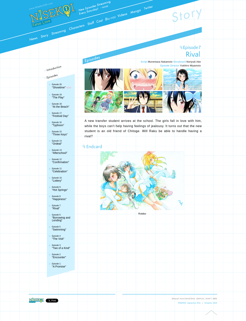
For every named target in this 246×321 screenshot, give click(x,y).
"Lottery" (57, 179)
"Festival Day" (60, 114)
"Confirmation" (60, 161)
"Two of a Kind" (61, 247)
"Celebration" (60, 170)
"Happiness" (59, 198)
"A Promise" (59, 265)
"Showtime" (59, 86)
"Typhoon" (58, 124)
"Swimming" (59, 228)
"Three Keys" (60, 133)
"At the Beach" (60, 105)
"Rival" (56, 207)
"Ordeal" (57, 142)
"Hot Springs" (60, 188)
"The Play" (58, 96)
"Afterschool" (59, 151)
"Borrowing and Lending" (61, 218)
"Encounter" (59, 256)
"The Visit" (58, 237)
